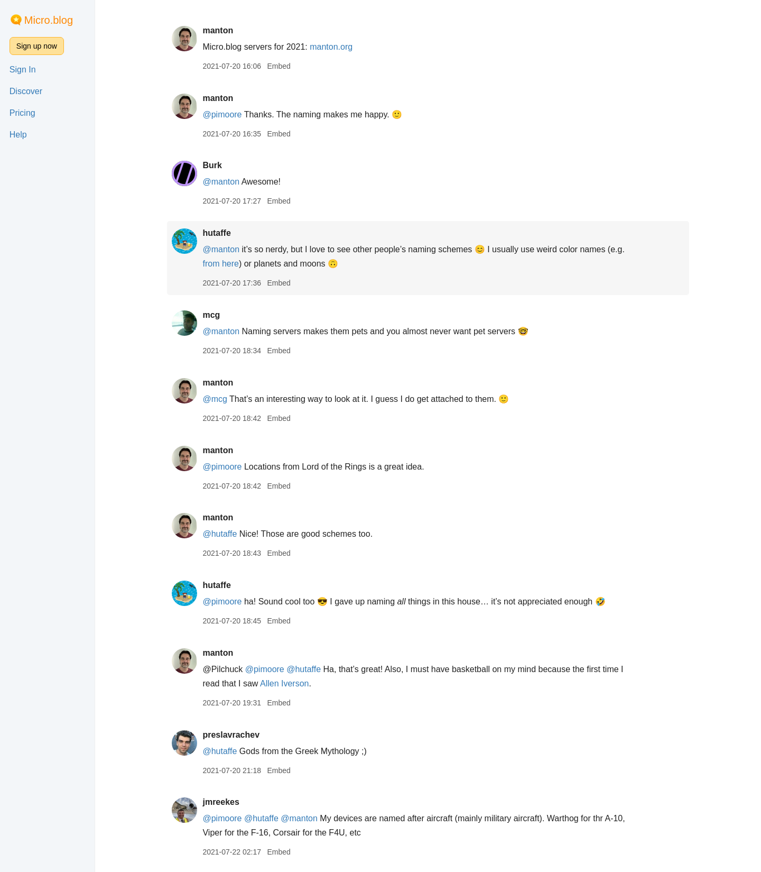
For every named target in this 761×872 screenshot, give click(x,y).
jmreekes (220, 801)
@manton (220, 181)
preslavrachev (230, 734)
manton (217, 30)
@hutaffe (219, 533)
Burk (211, 165)
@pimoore (222, 114)
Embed (278, 66)
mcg (211, 314)
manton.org (331, 46)
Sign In (23, 69)
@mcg (214, 398)
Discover (26, 91)
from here (220, 263)
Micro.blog (48, 20)
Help (18, 134)
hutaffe (216, 232)
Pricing (22, 112)
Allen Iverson (284, 683)
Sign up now (36, 46)
